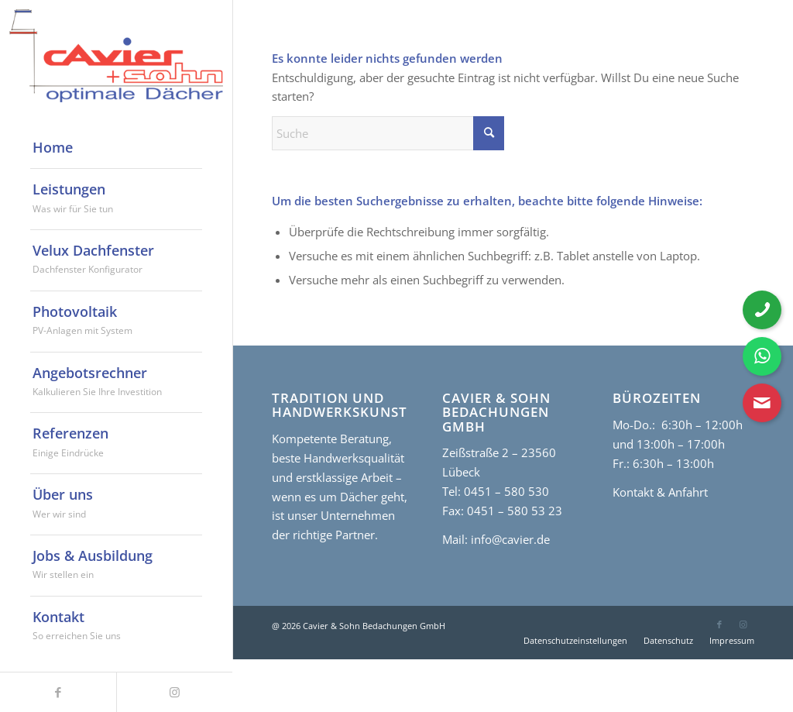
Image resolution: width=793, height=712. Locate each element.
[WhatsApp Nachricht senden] (762, 356)
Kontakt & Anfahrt (660, 492)
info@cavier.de (509, 539)
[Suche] (388, 133)
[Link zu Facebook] (719, 624)
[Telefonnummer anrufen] (762, 310)
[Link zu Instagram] (742, 624)
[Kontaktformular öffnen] (762, 403)
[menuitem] (116, 148)
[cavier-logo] (116, 55)
